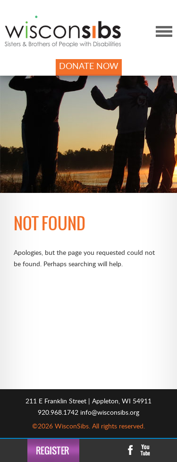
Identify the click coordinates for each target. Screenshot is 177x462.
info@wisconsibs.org (109, 413)
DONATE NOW (88, 66)
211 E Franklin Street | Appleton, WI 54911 (88, 401)
